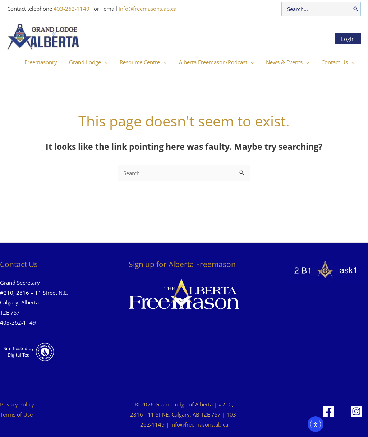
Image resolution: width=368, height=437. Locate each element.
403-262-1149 (71, 8)
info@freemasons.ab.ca (147, 8)
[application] (109, 62)
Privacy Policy (17, 404)
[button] (94, 62)
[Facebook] (328, 411)
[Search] (355, 9)
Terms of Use (16, 414)
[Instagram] (356, 411)
